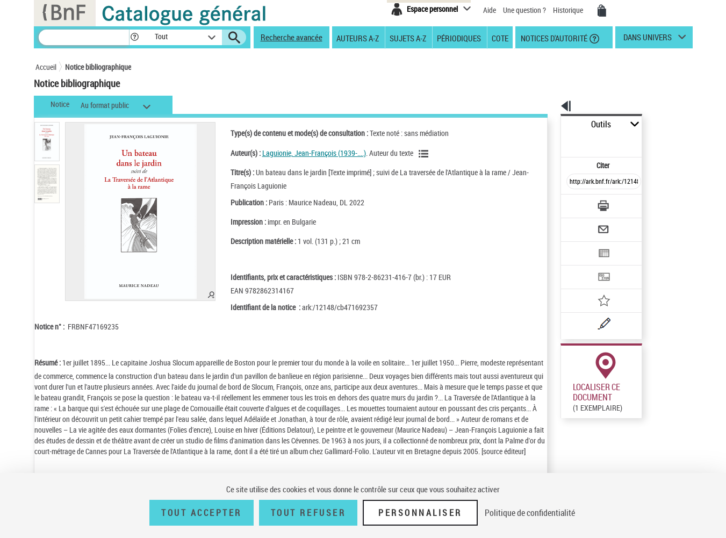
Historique (569, 10)
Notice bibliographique (98, 67)
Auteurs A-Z (357, 37)
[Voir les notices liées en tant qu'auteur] (410, 153)
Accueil (45, 67)
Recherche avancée (291, 37)
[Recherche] (84, 37)
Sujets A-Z (408, 37)
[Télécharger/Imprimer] (576, 182)
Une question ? (524, 10)
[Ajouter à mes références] (580, 266)
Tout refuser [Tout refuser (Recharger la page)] (308, 513)
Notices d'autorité (553, 37)
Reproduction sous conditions (644, 402)
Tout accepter (201, 513)
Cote (500, 37)
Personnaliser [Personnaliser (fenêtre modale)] (420, 513)
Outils (549, 124)
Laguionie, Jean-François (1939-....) (299, 153)
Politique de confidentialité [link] (530, 513)
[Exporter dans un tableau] (581, 224)
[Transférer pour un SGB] (578, 245)
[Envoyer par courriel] (574, 203)
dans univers (647, 39)
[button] (134, 37)
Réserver (569, 402)
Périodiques (459, 37)
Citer (557, 142)
